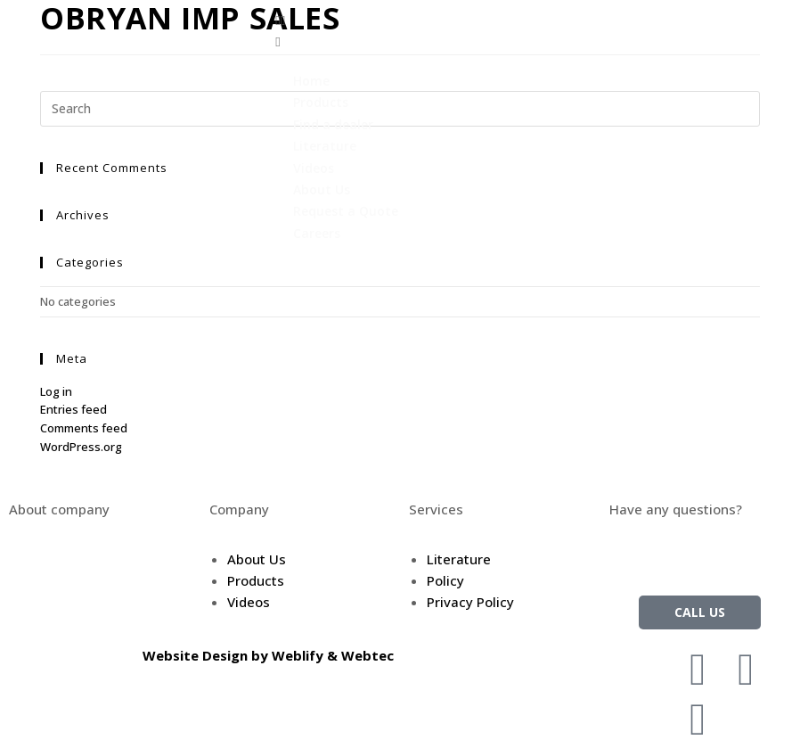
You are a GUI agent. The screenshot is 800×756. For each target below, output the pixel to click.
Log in (56, 391)
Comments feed (83, 428)
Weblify (297, 655)
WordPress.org (81, 447)
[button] (533, 19)
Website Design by (207, 655)
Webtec (367, 655)
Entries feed (73, 409)
